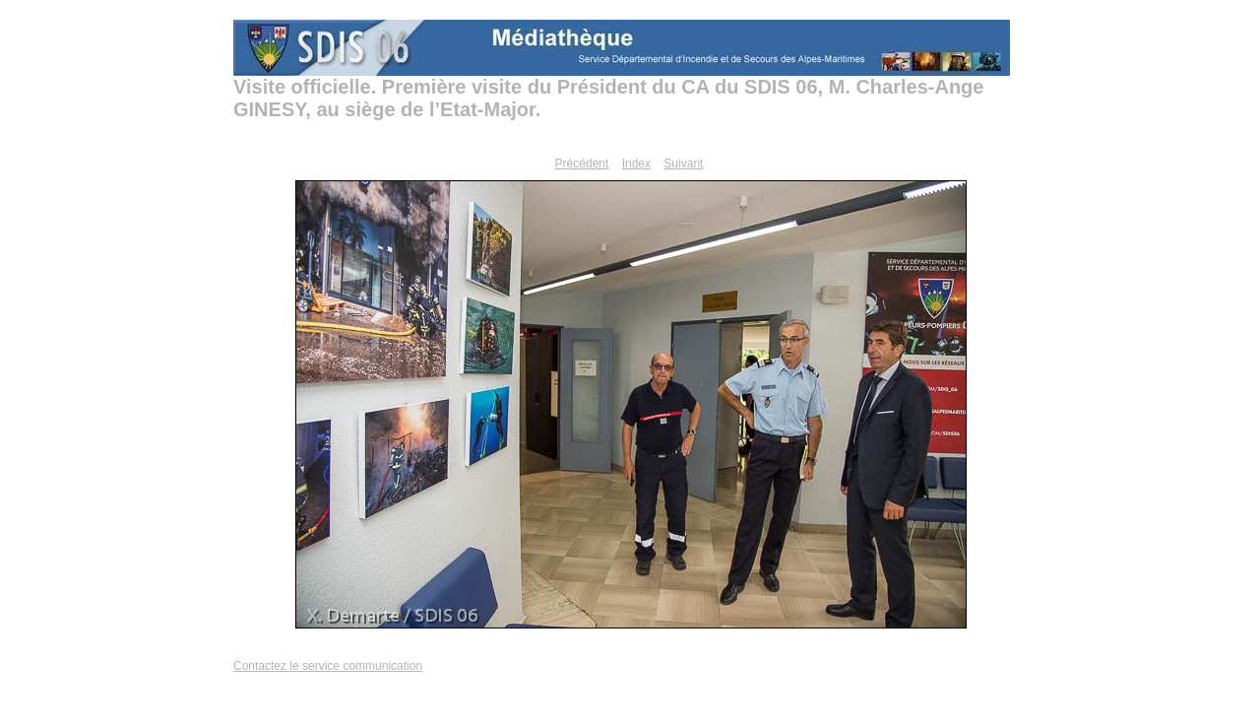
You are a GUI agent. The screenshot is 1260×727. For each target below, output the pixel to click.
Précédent (582, 163)
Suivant (683, 163)
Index (636, 163)
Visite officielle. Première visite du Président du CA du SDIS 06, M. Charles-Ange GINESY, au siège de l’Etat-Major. (608, 98)
